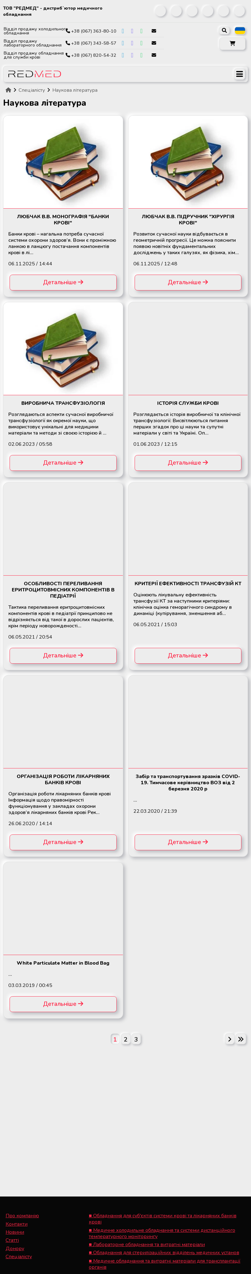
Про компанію (22, 1215)
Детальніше (63, 282)
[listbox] (240, 30)
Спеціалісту (19, 1256)
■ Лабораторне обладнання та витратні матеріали (147, 1244)
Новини (15, 1232)
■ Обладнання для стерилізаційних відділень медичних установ (164, 1252)
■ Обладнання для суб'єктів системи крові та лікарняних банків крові (162, 1218)
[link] (160, 11)
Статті (12, 1240)
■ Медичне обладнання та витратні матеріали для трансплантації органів (164, 1264)
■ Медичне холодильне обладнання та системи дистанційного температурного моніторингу (162, 1233)
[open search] (224, 30)
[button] (232, 44)
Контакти (17, 1224)
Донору (15, 1248)
